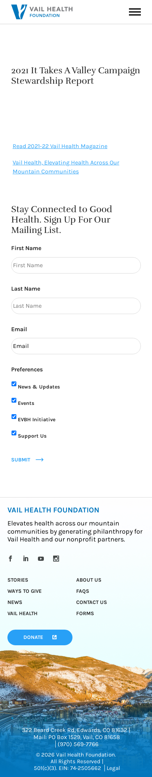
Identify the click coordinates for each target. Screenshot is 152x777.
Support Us (32, 436)
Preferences (27, 369)
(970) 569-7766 (78, 744)
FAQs (82, 591)
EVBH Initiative (36, 419)
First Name (26, 248)
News (14, 602)
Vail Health (22, 613)
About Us (88, 580)
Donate (33, 637)
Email (19, 329)
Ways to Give (24, 591)
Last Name (25, 288)
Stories (17, 580)
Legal (113, 768)
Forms (85, 613)
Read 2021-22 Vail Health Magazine (60, 146)
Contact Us (91, 602)
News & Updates (39, 387)
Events (26, 403)
